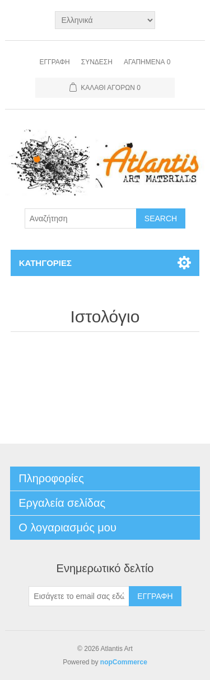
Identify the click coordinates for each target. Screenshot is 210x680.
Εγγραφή (55, 62)
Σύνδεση (97, 62)
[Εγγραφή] (79, 596)
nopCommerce (123, 662)
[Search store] (81, 218)
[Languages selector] (105, 20)
